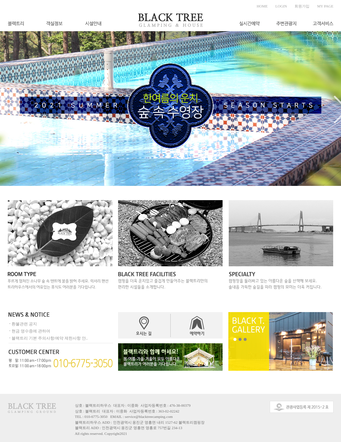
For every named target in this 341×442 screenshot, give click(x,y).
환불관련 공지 (24, 324)
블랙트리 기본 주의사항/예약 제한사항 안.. (50, 338)
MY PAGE (325, 6)
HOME (262, 6)
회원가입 (302, 6)
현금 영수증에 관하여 (31, 331)
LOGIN (281, 6)
